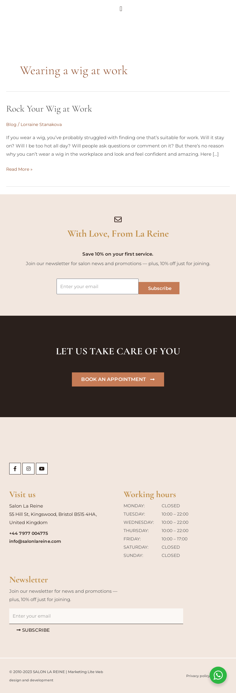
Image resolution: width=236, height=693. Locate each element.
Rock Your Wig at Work (49, 108)
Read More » (20, 168)
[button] (230, 11)
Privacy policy (196, 675)
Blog (11, 124)
